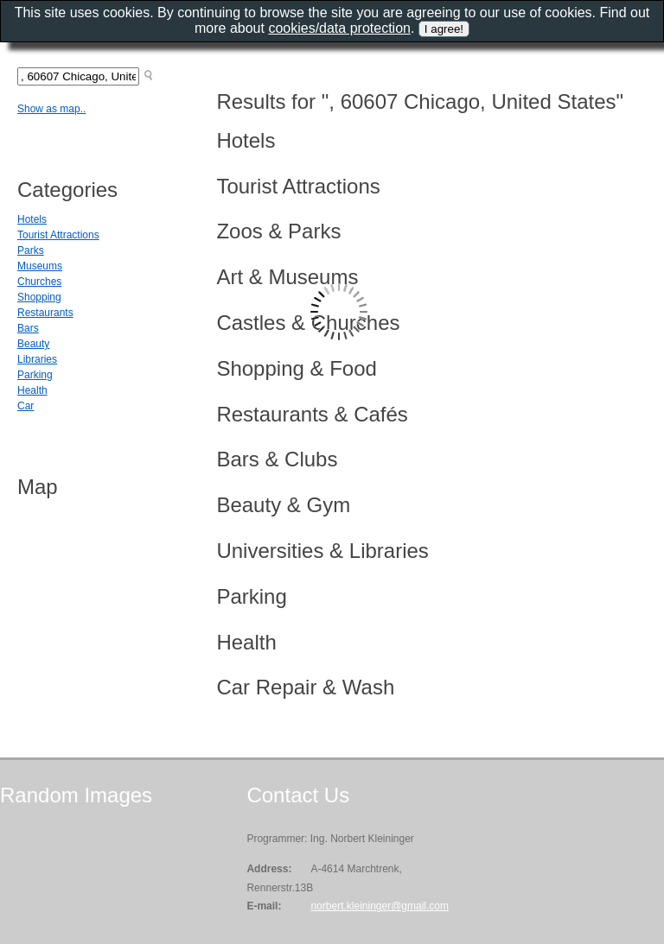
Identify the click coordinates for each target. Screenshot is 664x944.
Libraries (37, 359)
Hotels (32, 219)
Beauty (33, 344)
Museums (39, 266)
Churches (39, 282)
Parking (35, 375)
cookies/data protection (339, 28)
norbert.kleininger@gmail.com (379, 906)
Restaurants (45, 313)
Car (25, 406)
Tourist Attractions (58, 235)
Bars (28, 328)
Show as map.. (51, 109)
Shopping (39, 297)
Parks (30, 250)
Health (32, 390)
